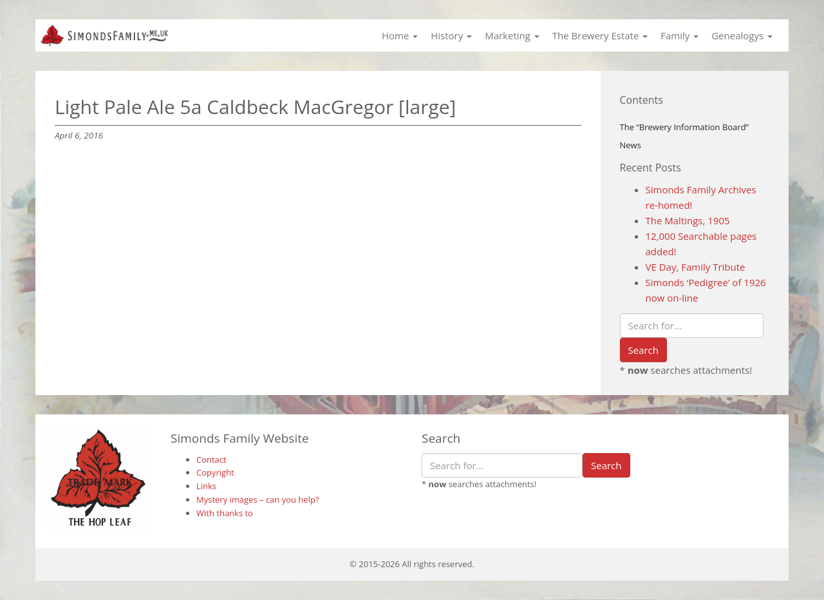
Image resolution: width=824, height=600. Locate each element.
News (630, 145)
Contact (211, 459)
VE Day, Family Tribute (695, 266)
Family (679, 35)
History (451, 35)
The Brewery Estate (600, 35)
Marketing (512, 35)
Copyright (215, 472)
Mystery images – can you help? (257, 499)
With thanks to (224, 513)
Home (400, 35)
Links (206, 486)
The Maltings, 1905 (688, 220)
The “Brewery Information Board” (684, 127)
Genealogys (741, 35)
